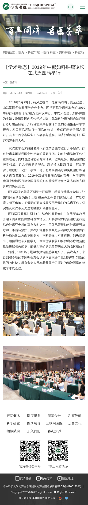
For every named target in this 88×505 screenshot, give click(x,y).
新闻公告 (54, 415)
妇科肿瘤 (65, 52)
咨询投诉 (54, 431)
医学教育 (33, 423)
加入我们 (33, 431)
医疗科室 (49, 52)
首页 (21, 52)
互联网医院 (54, 423)
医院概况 (13, 415)
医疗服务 (33, 415)
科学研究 (13, 423)
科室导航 (34, 52)
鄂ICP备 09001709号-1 (70, 486)
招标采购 (13, 431)
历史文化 (74, 423)
